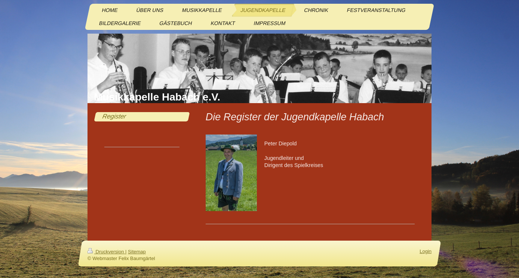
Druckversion (106, 251)
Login (426, 251)
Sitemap (137, 251)
